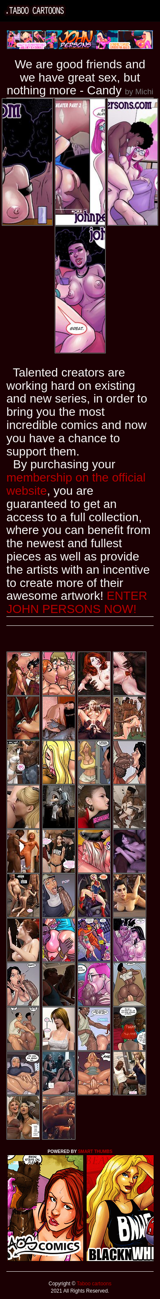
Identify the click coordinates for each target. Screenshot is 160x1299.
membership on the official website (75, 484)
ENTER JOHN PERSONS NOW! (76, 602)
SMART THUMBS (95, 1151)
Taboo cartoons (93, 1284)
